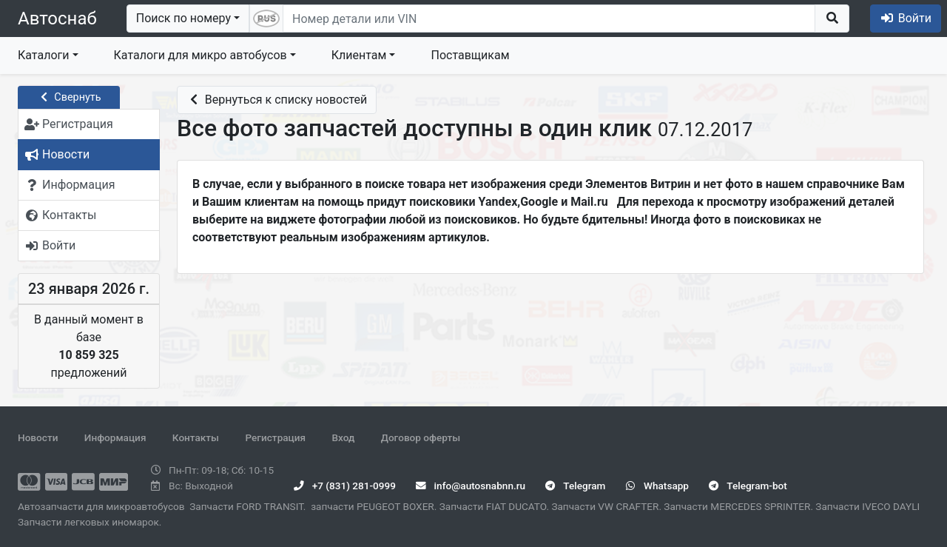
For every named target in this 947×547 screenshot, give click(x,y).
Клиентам (359, 55)
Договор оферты (420, 437)
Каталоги (43, 55)
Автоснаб (57, 18)
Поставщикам (470, 55)
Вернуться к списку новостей (276, 100)
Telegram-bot (747, 485)
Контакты (195, 437)
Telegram (575, 485)
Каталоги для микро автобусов (200, 55)
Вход (342, 437)
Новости (38, 437)
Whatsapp (657, 485)
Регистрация (275, 437)
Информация (115, 437)
